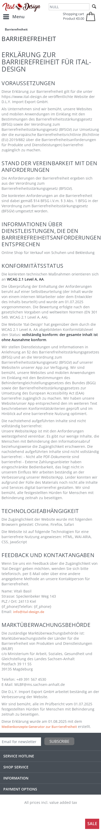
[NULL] (69, 6)
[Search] (94, 7)
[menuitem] (13, 17)
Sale (92, 823)
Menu (14, 16)
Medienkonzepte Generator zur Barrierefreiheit (39, 726)
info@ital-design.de (28, 611)
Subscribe (59, 741)
